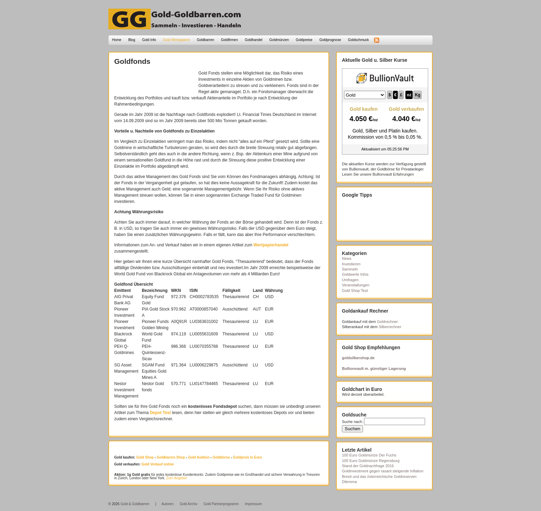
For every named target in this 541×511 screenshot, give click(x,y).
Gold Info (149, 40)
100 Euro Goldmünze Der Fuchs (369, 455)
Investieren (351, 264)
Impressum (253, 504)
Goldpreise (304, 40)
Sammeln (350, 269)
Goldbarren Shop (171, 457)
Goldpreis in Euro (247, 457)
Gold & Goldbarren (134, 504)
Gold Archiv (188, 504)
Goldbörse (221, 457)
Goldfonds (132, 61)
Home (116, 40)
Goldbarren (205, 40)
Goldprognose (330, 40)
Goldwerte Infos (355, 274)
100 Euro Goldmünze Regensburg (371, 461)
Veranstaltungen (356, 285)
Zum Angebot (176, 478)
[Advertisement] (154, 80)
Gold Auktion (198, 457)
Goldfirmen (229, 40)
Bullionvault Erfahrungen (393, 174)
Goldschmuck (358, 40)
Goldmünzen (279, 40)
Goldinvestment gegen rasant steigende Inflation (382, 471)
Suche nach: (352, 422)
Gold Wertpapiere (176, 40)
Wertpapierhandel (271, 245)
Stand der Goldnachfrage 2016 (368, 466)
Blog (131, 40)
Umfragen (350, 280)
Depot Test (160, 412)
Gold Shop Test (355, 290)
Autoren (167, 504)
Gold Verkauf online (157, 464)
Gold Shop (145, 457)
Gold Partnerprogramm (221, 504)
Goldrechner (387, 322)
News (347, 258)
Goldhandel (253, 40)
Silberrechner (389, 327)
